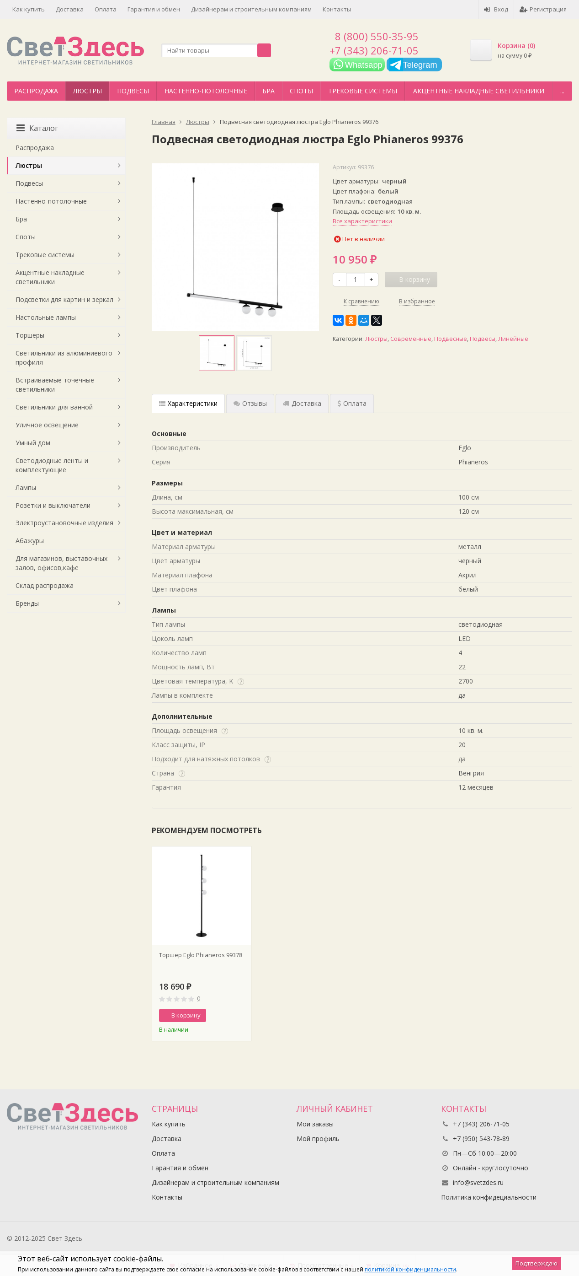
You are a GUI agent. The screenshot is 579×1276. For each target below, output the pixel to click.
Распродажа (36, 90)
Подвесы (133, 90)
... (562, 90)
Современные (410, 339)
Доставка (70, 9)
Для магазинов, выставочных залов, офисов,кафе (61, 563)
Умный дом (33, 442)
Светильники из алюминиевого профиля (64, 357)
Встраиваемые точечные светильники (55, 384)
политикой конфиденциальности (410, 1269)
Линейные (513, 339)
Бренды (27, 603)
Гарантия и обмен (153, 9)
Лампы (26, 487)
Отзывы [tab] (250, 403)
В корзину (181, 1015)
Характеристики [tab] (188, 403)
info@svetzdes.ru (478, 1182)
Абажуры (30, 540)
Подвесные (450, 339)
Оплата (106, 9)
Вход (496, 9)
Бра (268, 90)
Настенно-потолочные (206, 90)
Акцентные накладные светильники (478, 90)
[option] (216, 353)
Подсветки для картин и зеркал (64, 299)
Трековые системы (362, 90)
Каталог (37, 128)
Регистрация (543, 9)
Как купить (28, 9)
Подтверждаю (536, 1263)
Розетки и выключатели (53, 505)
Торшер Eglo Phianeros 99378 (200, 955)
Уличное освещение (47, 424)
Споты (301, 90)
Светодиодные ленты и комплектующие (52, 465)
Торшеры (30, 335)
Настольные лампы (46, 317)
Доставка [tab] (302, 403)
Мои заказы (315, 1124)
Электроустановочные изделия (64, 522)
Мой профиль (318, 1138)
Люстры (87, 90)
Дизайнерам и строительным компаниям (251, 9)
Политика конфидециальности (489, 1197)
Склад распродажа (45, 585)
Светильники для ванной (54, 407)
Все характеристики (362, 221)
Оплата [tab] (352, 403)
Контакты (337, 9)
